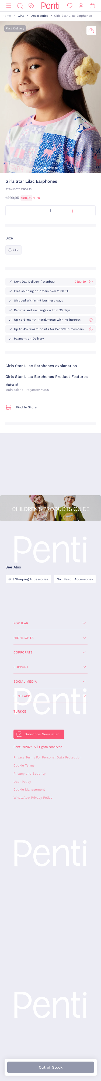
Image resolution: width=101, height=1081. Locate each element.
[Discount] (31, 5)
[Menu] (8, 5)
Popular (20, 623)
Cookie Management (29, 789)
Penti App (21, 696)
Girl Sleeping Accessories (28, 579)
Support (20, 667)
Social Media (25, 681)
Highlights (23, 638)
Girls (21, 16)
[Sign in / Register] (81, 5)
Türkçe (19, 711)
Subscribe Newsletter (42, 734)
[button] (45, 168)
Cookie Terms (23, 765)
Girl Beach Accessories (75, 579)
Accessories (39, 16)
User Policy (22, 782)
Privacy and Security (29, 773)
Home (6, 16)
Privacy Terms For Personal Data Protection (47, 757)
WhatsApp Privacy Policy (32, 797)
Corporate (23, 652)
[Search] (20, 5)
